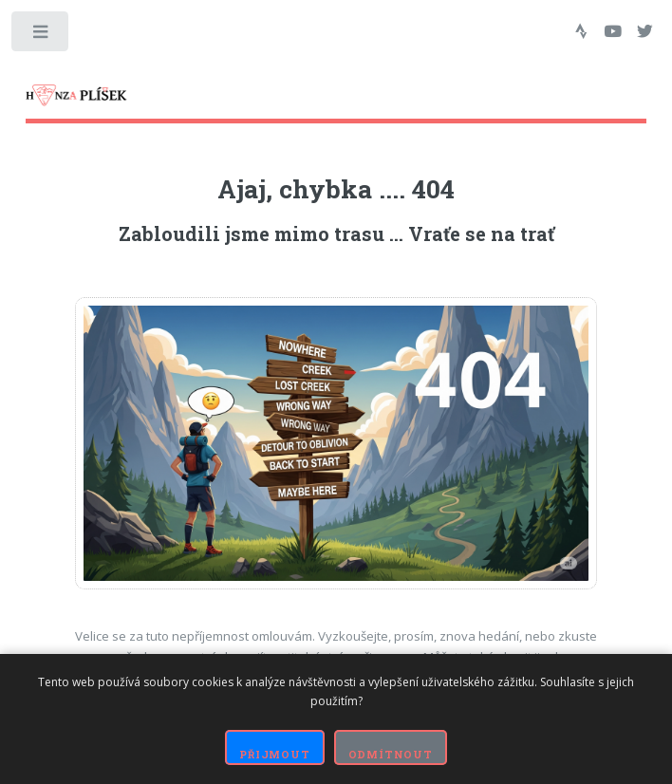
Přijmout (274, 754)
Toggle (41, 35)
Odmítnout (390, 754)
